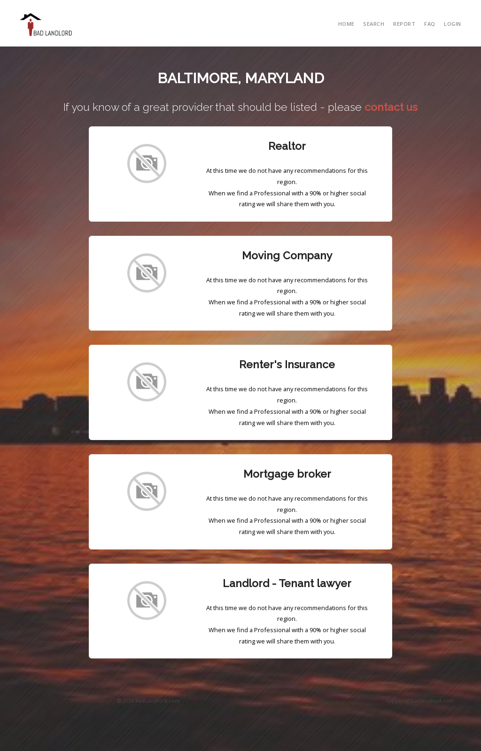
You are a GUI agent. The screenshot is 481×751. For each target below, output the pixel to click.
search (373, 23)
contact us (391, 107)
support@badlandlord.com (420, 700)
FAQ (429, 23)
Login (452, 23)
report (404, 23)
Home (346, 23)
